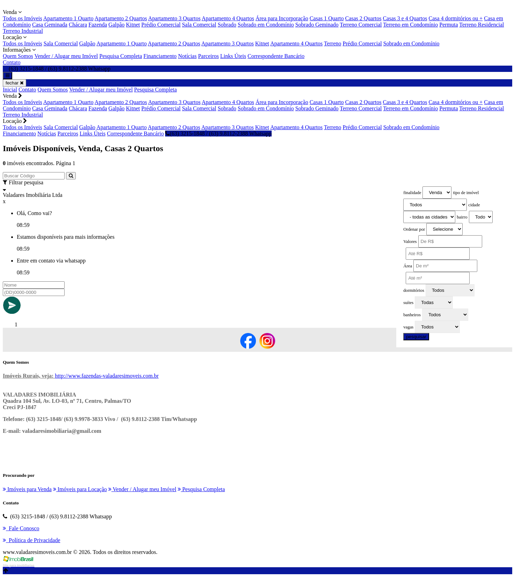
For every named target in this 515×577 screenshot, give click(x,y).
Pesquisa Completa (121, 56)
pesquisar (416, 336)
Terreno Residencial (481, 25)
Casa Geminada (49, 25)
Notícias (187, 56)
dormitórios (413, 290)
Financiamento (160, 56)
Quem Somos (18, 56)
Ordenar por (414, 229)
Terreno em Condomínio (410, 25)
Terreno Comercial (361, 25)
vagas (408, 327)
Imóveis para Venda (27, 489)
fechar (14, 83)
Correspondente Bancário (276, 56)
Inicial (10, 90)
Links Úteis (233, 56)
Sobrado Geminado (317, 25)
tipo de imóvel (466, 192)
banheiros (412, 314)
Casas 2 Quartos (363, 18)
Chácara (78, 25)
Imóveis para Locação (80, 489)
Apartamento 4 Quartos (227, 18)
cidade (474, 204)
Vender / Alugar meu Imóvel (66, 56)
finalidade (412, 192)
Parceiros (208, 56)
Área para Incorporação (282, 18)
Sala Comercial (199, 25)
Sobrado (227, 25)
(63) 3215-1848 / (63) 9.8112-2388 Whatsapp (218, 133)
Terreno (332, 43)
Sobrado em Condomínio (266, 25)
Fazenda (97, 25)
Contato (12, 62)
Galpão (117, 25)
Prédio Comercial (161, 25)
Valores (410, 241)
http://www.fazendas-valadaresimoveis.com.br (107, 376)
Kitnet (133, 25)
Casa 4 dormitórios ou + (456, 18)
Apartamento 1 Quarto (68, 18)
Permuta (448, 25)
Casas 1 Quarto (327, 18)
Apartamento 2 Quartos (121, 18)
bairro (462, 217)
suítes (408, 302)
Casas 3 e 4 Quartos (405, 18)
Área (407, 266)
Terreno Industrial (23, 31)
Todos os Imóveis (22, 18)
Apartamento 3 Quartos (174, 18)
